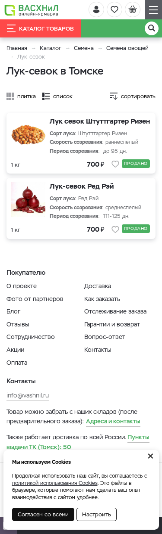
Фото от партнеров (35, 299)
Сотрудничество (30, 337)
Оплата (16, 362)
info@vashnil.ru (27, 395)
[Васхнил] (31, 10)
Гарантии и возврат (112, 324)
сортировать (138, 96)
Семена (84, 48)
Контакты (97, 350)
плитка (26, 96)
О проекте (21, 286)
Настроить (96, 514)
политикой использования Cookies (55, 483)
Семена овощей (127, 48)
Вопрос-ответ (104, 337)
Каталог (50, 48)
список (63, 96)
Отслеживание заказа (115, 311)
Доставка (97, 286)
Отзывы (17, 324)
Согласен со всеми (43, 514)
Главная (16, 48)
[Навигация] (153, 9)
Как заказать (102, 299)
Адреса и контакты (113, 421)
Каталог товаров (40, 28)
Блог (13, 311)
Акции (15, 350)
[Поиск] (152, 28)
